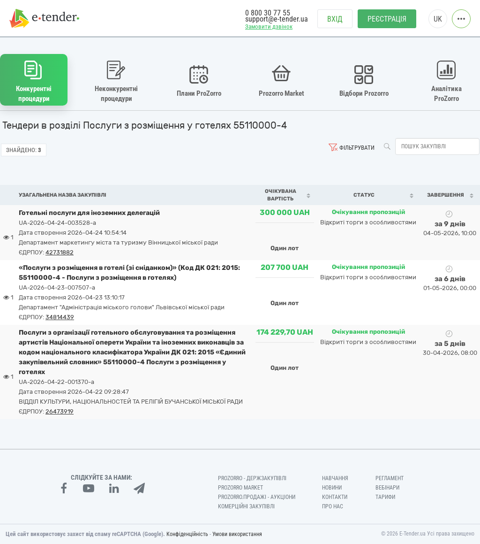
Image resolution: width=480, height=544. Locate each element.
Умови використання (237, 534)
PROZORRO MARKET (240, 487)
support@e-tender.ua (276, 19)
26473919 (59, 411)
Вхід (335, 19)
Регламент (389, 478)
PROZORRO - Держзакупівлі (252, 478)
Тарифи (385, 497)
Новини (332, 487)
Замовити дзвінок (268, 26)
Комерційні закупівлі (246, 506)
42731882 (59, 252)
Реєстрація (387, 19)
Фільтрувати (357, 147)
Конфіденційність (187, 534)
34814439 (59, 317)
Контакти (334, 497)
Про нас (332, 506)
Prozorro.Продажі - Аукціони (256, 497)
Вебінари (387, 487)
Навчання (335, 478)
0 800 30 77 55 (267, 12)
